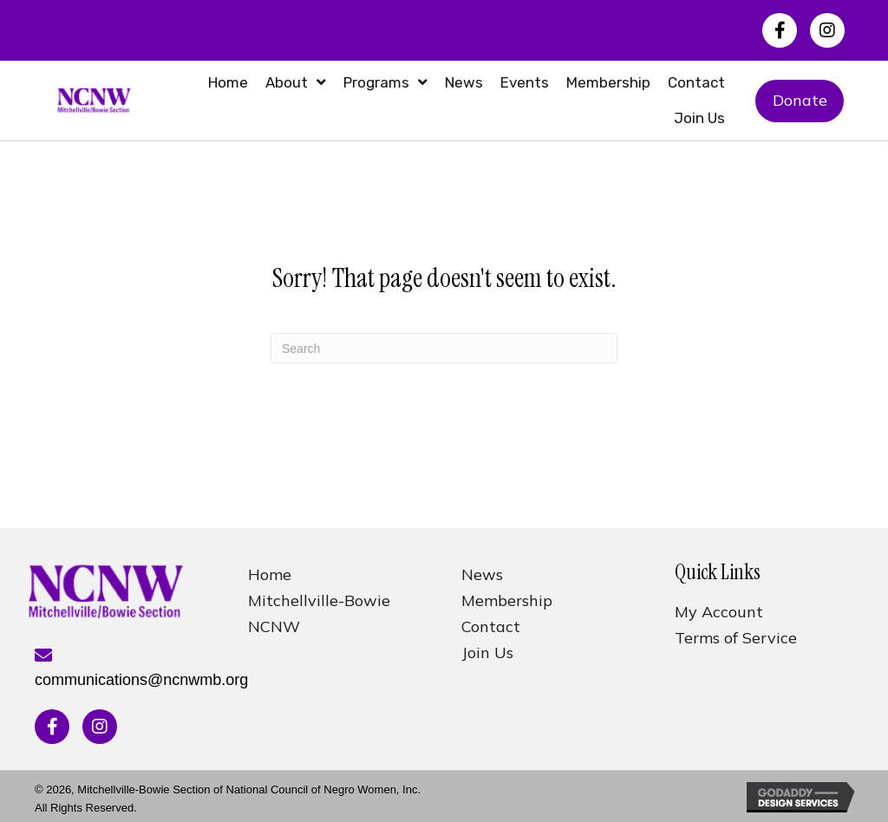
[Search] (444, 348)
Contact (490, 626)
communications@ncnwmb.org (141, 679)
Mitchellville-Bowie (319, 600)
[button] (779, 30)
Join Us (487, 652)
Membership (506, 600)
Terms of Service (736, 638)
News (482, 574)
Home (269, 574)
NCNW (274, 626)
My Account (719, 612)
